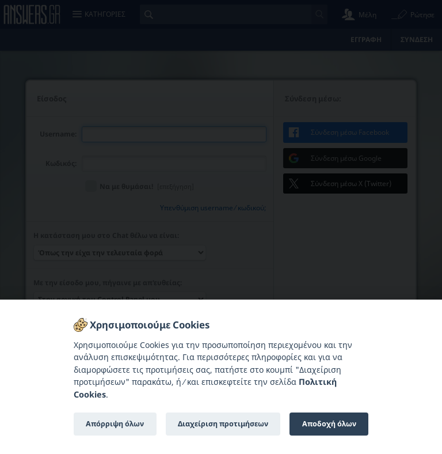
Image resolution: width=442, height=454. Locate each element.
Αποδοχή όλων (329, 424)
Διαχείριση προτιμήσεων (223, 424)
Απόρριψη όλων (115, 424)
